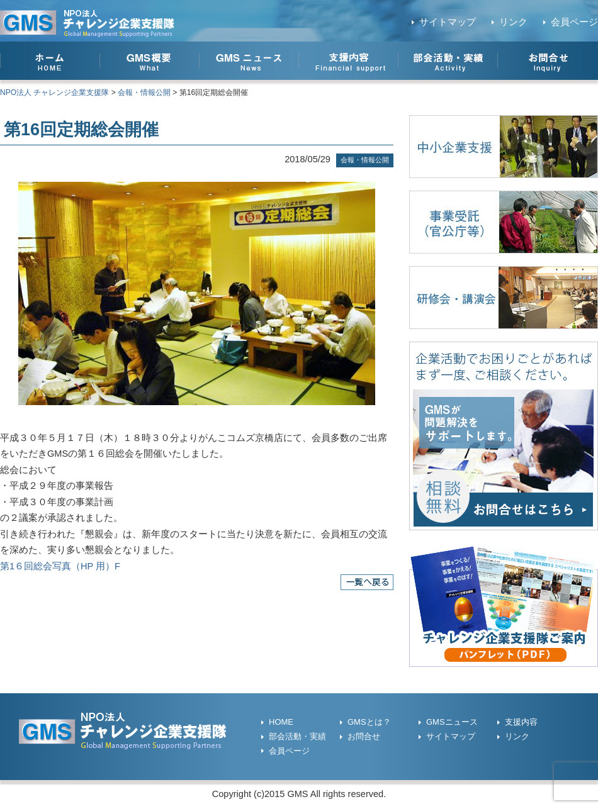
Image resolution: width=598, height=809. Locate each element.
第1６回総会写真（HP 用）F (60, 566)
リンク (513, 22)
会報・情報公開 (365, 160)
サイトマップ (447, 22)
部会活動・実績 (297, 736)
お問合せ (363, 736)
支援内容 (521, 722)
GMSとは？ (369, 722)
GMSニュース (452, 722)
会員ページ (574, 22)
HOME (281, 722)
